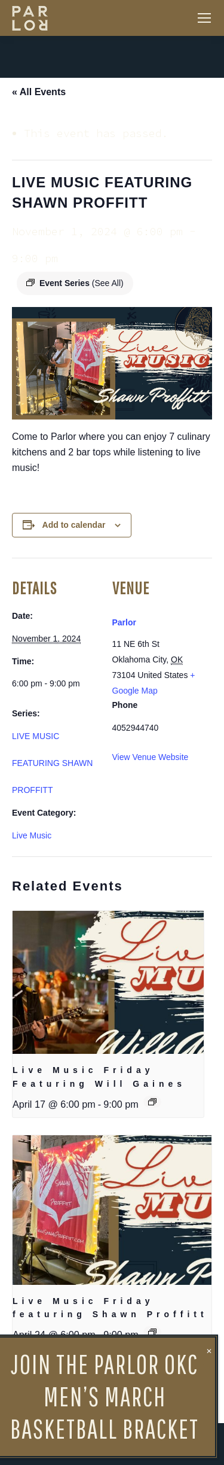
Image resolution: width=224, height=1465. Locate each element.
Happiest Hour (42, 1391)
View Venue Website (150, 757)
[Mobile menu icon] (204, 18)
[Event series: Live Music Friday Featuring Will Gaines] (152, 1101)
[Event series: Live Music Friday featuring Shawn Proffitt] (152, 1332)
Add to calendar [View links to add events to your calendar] (74, 525)
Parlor (124, 622)
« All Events (39, 92)
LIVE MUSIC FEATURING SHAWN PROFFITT (52, 763)
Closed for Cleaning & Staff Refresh (147, 1391)
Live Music (31, 835)
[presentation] (108, 982)
